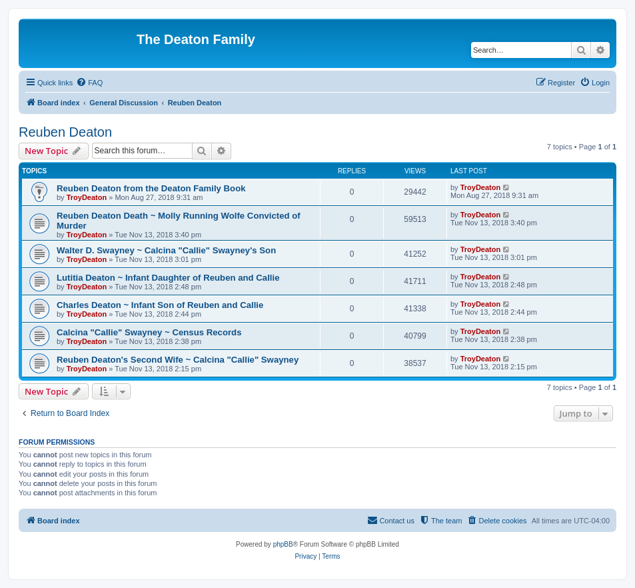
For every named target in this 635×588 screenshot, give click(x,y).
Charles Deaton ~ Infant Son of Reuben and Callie (160, 305)
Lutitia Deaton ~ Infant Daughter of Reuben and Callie (168, 278)
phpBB (283, 544)
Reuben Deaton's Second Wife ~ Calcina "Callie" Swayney (178, 360)
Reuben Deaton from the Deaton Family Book (151, 188)
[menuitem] (89, 83)
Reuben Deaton (65, 132)
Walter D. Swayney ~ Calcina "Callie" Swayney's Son (166, 250)
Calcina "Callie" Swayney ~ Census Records (149, 332)
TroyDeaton (87, 197)
